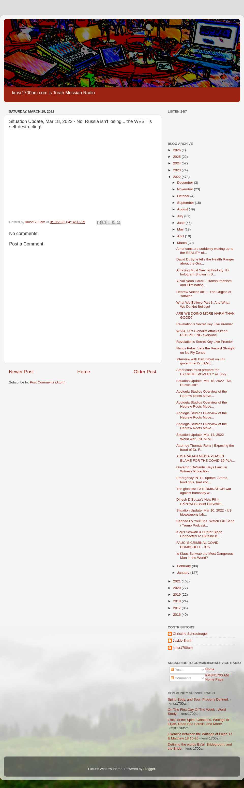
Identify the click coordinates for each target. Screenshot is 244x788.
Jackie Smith (182, 640)
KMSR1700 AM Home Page (217, 677)
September (186, 203)
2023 (177, 170)
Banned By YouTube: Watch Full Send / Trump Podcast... (205, 523)
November (185, 189)
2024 (177, 163)
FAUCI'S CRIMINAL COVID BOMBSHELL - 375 (197, 545)
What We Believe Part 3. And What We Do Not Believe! (203, 304)
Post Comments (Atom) (48, 382)
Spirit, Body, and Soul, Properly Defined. (198, 699)
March (182, 243)
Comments (181, 678)
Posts (177, 670)
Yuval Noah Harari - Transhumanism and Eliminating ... (204, 283)
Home (83, 371)
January (183, 573)
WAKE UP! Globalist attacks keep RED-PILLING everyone (201, 333)
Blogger (149, 769)
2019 (177, 594)
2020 (177, 588)
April (181, 236)
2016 (177, 614)
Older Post (145, 371)
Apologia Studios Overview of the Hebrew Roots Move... (201, 393)
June (181, 223)
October (183, 196)
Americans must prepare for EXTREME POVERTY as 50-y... (202, 372)
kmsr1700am (183, 648)
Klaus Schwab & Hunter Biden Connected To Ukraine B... (199, 534)
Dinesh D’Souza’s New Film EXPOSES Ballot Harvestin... (200, 501)
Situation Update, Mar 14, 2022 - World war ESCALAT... (201, 437)
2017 (177, 608)
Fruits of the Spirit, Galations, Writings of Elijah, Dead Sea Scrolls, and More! (198, 722)
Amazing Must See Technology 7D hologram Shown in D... (202, 272)
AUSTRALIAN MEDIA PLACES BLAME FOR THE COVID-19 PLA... (205, 458)
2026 (177, 150)
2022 (177, 177)
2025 (177, 157)
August (183, 209)
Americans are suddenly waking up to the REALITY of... (204, 251)
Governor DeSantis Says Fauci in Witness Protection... (201, 469)
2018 (177, 601)
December (185, 182)
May (181, 229)
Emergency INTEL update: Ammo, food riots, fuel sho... (202, 480)
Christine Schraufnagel (190, 634)
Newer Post (21, 371)
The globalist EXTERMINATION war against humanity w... (203, 491)
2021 (177, 581)
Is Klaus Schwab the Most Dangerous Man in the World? (205, 556)
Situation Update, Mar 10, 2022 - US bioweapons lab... (204, 512)
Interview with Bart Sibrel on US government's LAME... (200, 361)
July (180, 216)
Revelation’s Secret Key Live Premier (204, 324)
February (184, 566)
